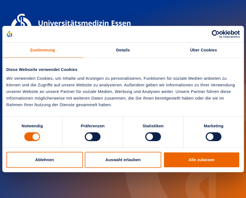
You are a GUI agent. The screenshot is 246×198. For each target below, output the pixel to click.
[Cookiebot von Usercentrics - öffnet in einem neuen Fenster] (216, 34)
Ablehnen (44, 159)
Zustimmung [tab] (42, 50)
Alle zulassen (201, 159)
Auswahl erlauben (122, 159)
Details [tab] (123, 50)
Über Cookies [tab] (203, 50)
